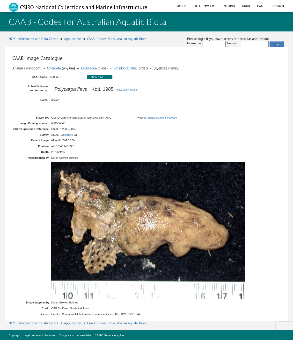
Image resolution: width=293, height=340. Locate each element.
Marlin (181, 6)
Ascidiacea (89, 68)
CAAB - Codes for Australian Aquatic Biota (116, 39)
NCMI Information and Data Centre (34, 39)
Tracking (228, 6)
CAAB (260, 6)
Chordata (54, 68)
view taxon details (127, 89)
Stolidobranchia (125, 68)
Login (276, 44)
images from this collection (162, 117)
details (69, 134)
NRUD (246, 6)
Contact (278, 6)
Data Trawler (204, 6)
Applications (72, 39)
